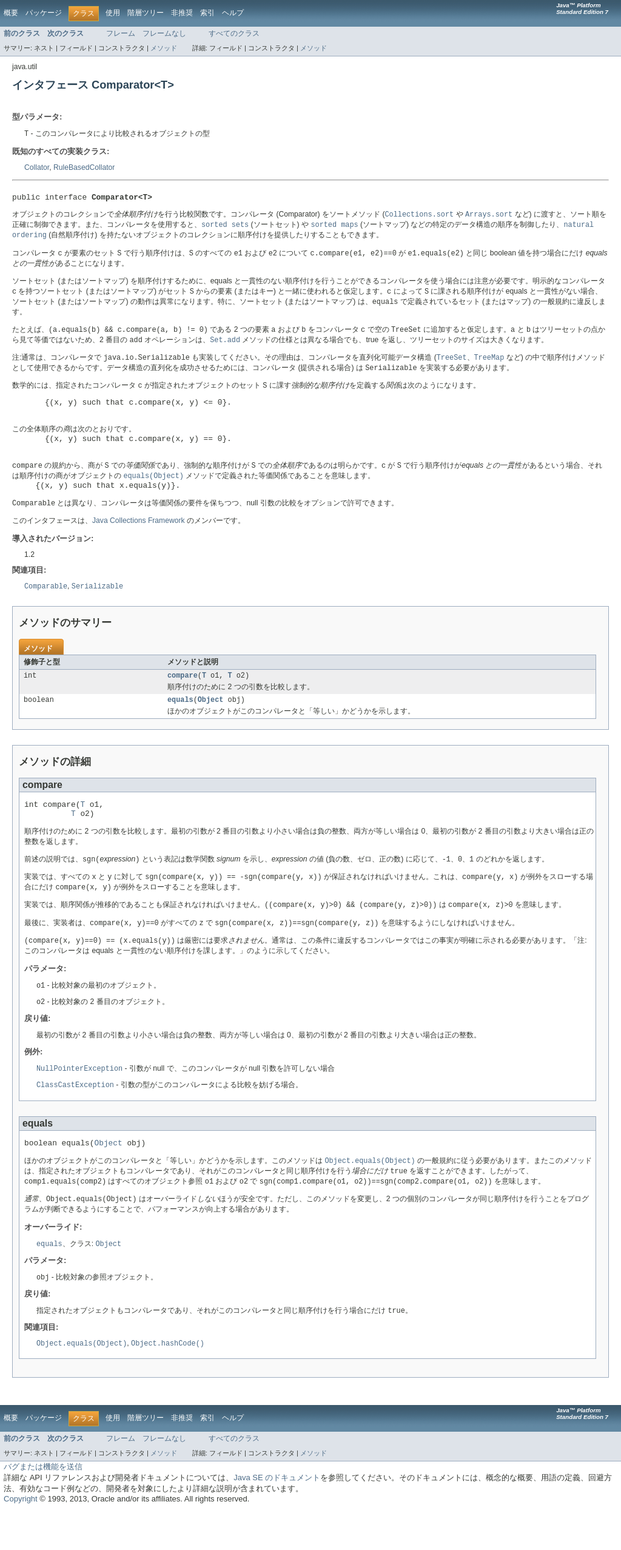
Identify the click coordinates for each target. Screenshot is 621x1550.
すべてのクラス (234, 33)
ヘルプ (233, 12)
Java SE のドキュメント (276, 1516)
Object (211, 722)
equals (180, 722)
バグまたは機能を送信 (43, 1506)
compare (182, 697)
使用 (113, 12)
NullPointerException (79, 1100)
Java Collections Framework (138, 540)
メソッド (163, 48)
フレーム (120, 33)
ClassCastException (75, 1117)
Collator (36, 168)
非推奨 (182, 12)
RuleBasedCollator (84, 168)
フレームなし (164, 33)
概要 (11, 12)
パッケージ (43, 12)
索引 (207, 12)
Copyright (21, 1538)
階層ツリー (145, 12)
